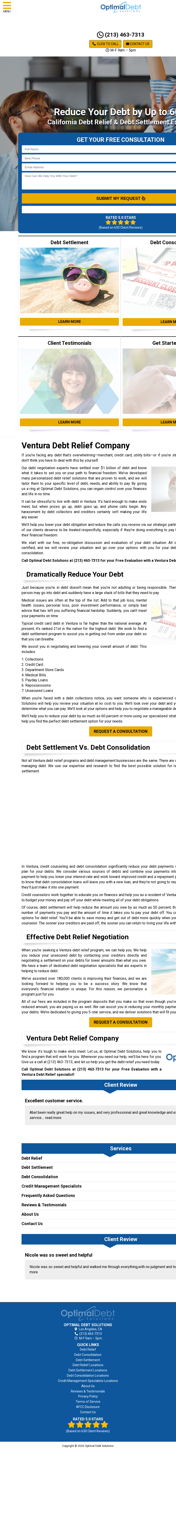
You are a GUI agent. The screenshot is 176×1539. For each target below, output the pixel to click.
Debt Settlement (37, 1167)
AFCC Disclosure (88, 1407)
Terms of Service (88, 1401)
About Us (30, 1214)
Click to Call (105, 44)
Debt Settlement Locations (88, 1370)
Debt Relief (32, 1158)
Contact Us (137, 44)
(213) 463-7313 (120, 35)
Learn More (69, 321)
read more (53, 1118)
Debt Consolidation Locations (88, 1375)
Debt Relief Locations (88, 1365)
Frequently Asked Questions (48, 1195)
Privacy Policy (88, 1396)
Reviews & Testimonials (44, 1204)
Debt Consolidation (40, 1176)
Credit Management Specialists (52, 1186)
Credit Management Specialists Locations (88, 1381)
